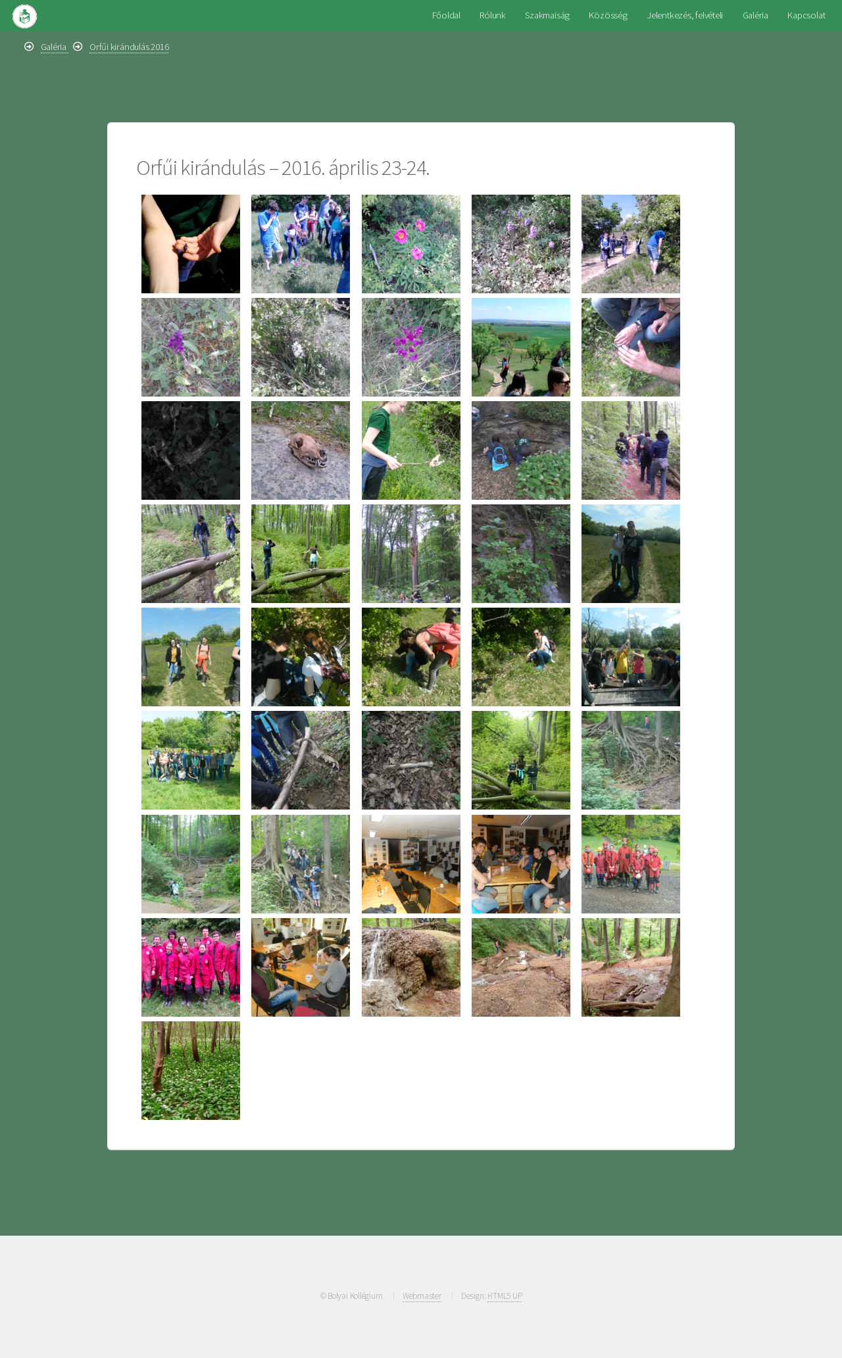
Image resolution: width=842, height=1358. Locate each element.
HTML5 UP (504, 1295)
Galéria (755, 15)
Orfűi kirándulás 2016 (128, 47)
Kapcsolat (806, 15)
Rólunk (493, 15)
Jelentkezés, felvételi (685, 15)
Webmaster (422, 1295)
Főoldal (446, 15)
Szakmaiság (547, 15)
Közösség (608, 15)
